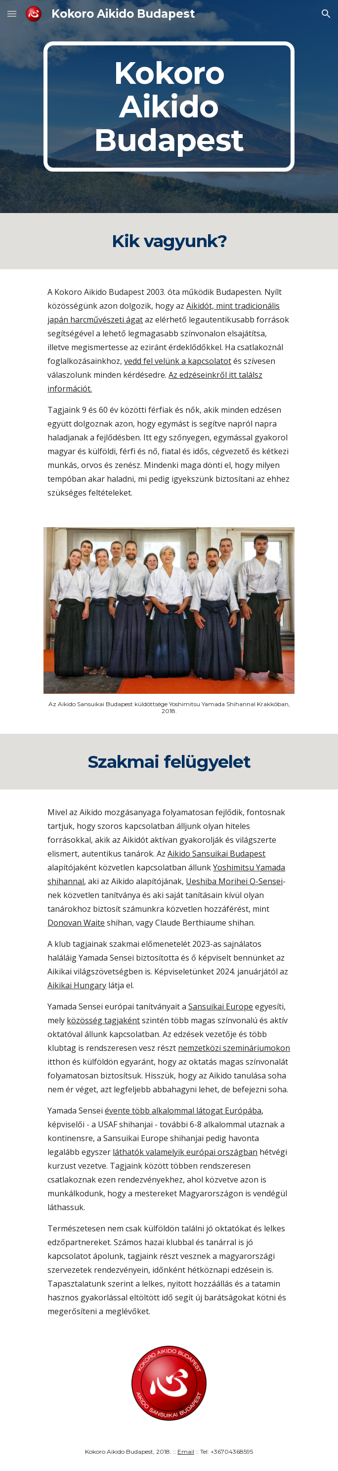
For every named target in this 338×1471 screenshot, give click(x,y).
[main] (168, 106)
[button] (12, 13)
